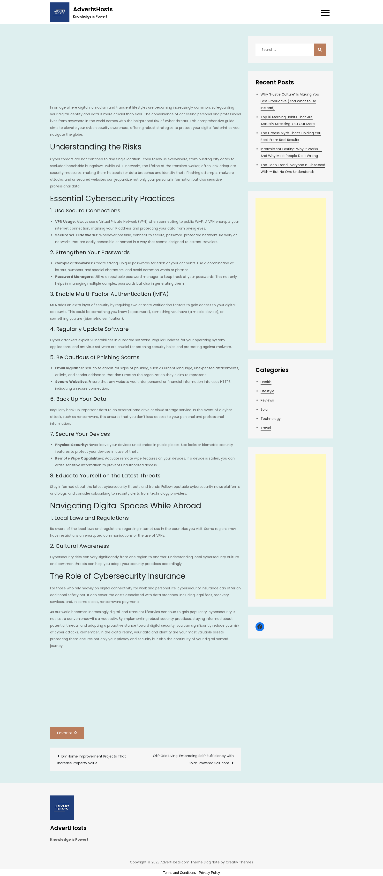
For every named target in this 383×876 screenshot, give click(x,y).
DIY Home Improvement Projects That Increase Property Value (91, 759)
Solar (265, 409)
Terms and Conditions (179, 873)
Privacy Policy (209, 873)
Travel (266, 427)
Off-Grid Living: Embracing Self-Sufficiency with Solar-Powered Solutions (193, 759)
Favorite (67, 733)
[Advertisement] (145, 70)
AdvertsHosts (93, 9)
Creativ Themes (239, 862)
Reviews (267, 400)
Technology (271, 418)
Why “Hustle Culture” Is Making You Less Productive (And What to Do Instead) (290, 101)
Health (266, 381)
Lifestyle (267, 391)
